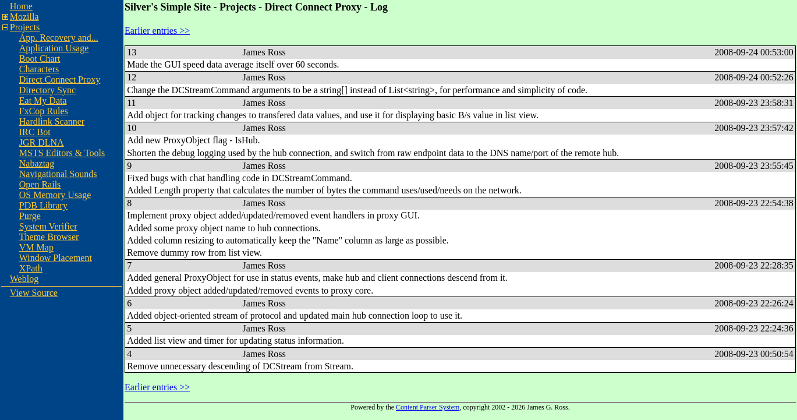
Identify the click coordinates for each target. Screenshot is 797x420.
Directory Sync (47, 90)
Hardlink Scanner (51, 121)
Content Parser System (427, 407)
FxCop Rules (43, 111)
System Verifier (48, 226)
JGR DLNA (41, 142)
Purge (30, 216)
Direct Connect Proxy (60, 79)
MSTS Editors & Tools (62, 153)
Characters (39, 69)
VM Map (36, 247)
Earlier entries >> (157, 31)
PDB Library (43, 205)
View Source (34, 293)
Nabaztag (36, 163)
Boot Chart (40, 58)
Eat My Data (43, 100)
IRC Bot (35, 132)
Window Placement (55, 258)
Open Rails (40, 184)
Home (21, 6)
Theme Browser (49, 237)
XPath (30, 268)
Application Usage (54, 48)
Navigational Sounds (58, 174)
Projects (25, 27)
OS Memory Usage (55, 195)
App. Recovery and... (58, 38)
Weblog (24, 279)
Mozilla (24, 17)
